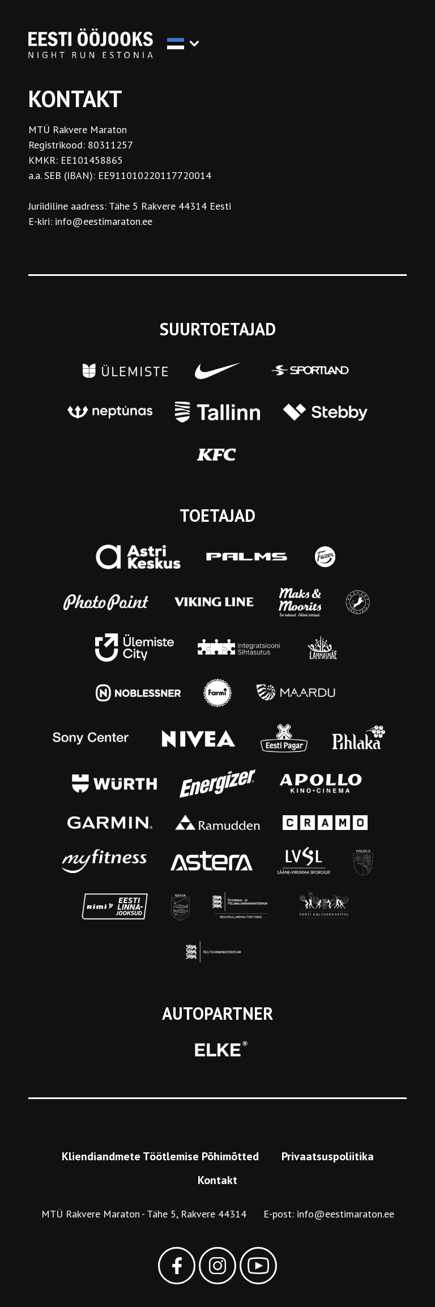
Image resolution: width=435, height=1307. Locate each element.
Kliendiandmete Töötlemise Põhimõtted (160, 1156)
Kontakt (217, 1180)
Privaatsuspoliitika (328, 1156)
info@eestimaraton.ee (345, 1213)
